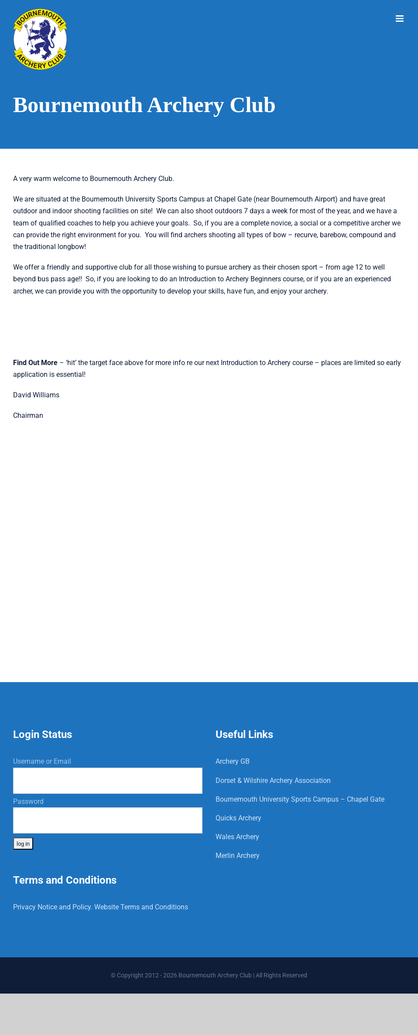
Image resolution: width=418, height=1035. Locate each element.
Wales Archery (237, 837)
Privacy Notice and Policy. (53, 907)
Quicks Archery (238, 818)
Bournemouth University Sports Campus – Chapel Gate (300, 799)
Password (28, 801)
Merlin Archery (238, 855)
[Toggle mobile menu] (400, 18)
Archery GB (233, 761)
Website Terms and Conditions (141, 907)
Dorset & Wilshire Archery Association (273, 780)
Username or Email (42, 761)
